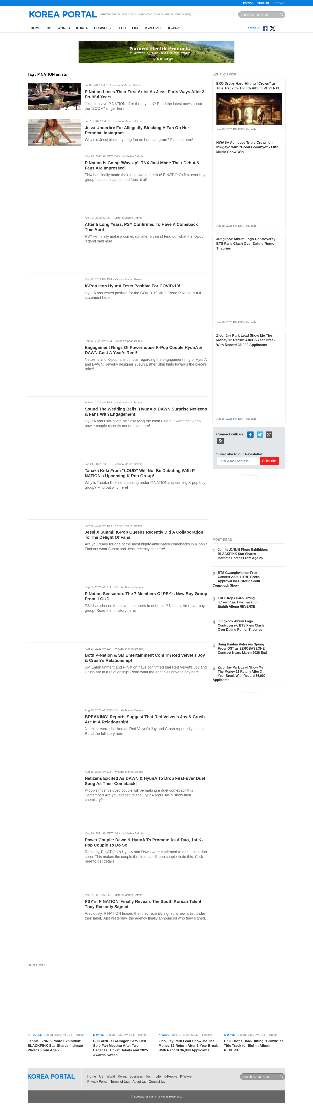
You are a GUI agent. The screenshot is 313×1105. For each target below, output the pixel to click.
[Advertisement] (249, 504)
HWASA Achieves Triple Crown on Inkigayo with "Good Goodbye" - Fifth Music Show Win (247, 147)
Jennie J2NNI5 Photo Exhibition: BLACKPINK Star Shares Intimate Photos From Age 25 (243, 554)
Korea (82, 28)
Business (102, 28)
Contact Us (157, 1081)
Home (36, 28)
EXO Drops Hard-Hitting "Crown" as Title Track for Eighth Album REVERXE (238, 602)
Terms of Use (120, 1081)
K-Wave (174, 28)
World (64, 28)
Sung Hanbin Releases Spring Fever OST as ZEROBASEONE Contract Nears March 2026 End (242, 648)
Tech (121, 28)
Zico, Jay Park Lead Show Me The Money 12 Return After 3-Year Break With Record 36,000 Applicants (246, 340)
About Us (139, 1081)
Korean (278, 3)
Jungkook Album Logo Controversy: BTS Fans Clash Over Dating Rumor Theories (246, 243)
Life (135, 28)
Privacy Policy (97, 1081)
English (263, 3)
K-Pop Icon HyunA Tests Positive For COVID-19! (132, 286)
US (49, 28)
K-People (153, 28)
